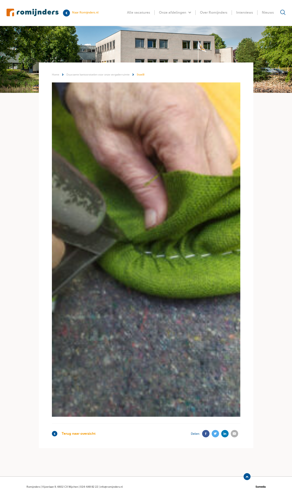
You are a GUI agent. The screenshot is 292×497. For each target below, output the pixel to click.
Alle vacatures (138, 13)
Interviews (244, 13)
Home (55, 74)
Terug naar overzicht (74, 433)
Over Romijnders (213, 13)
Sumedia (261, 486)
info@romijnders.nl (111, 486)
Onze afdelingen (175, 12)
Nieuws (268, 13)
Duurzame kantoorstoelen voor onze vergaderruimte (98, 74)
